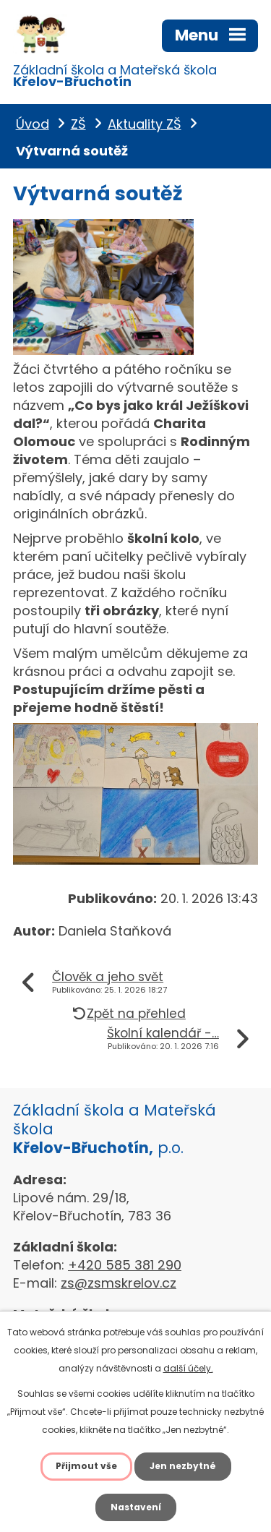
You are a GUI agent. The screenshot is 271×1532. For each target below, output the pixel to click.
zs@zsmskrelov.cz (118, 1283)
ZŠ (78, 124)
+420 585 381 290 (124, 1265)
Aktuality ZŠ (144, 124)
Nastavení (136, 1507)
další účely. (188, 1368)
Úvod (32, 124)
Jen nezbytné (183, 1466)
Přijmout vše (86, 1466)
